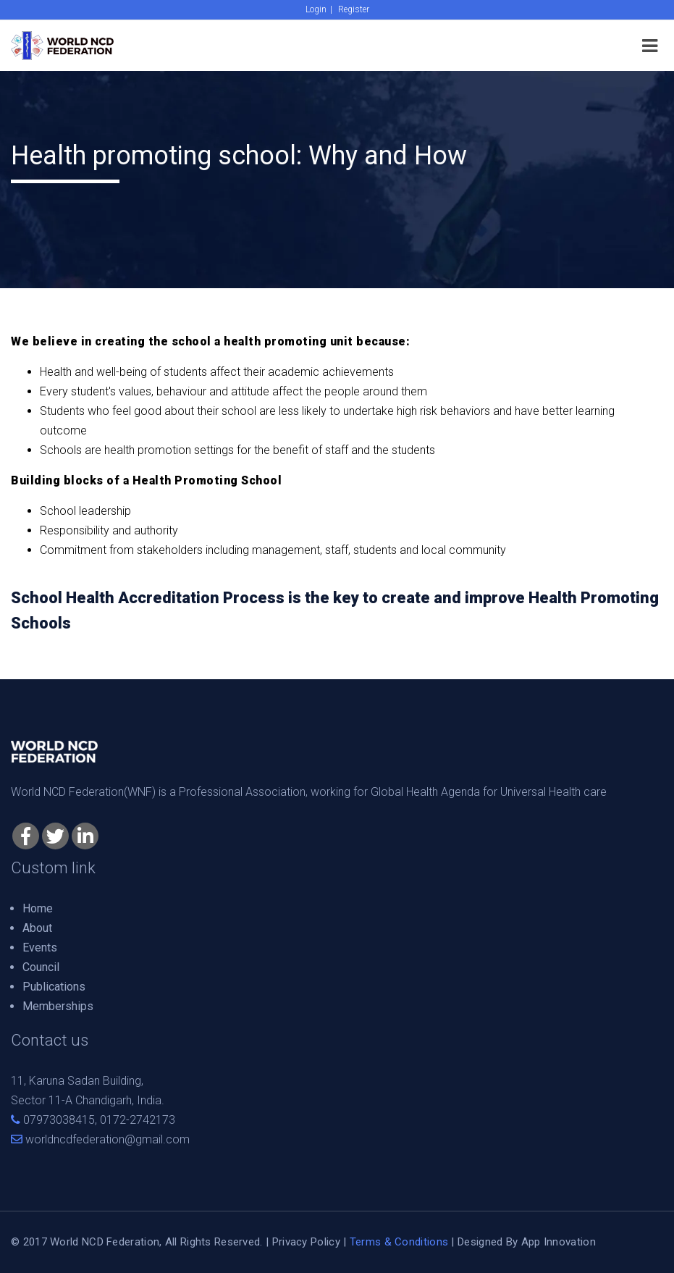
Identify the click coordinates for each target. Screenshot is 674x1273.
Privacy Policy (306, 1241)
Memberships (57, 1006)
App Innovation (558, 1241)
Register (353, 9)
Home (37, 908)
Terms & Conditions (399, 1241)
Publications (53, 986)
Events (39, 947)
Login (316, 9)
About (37, 928)
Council (40, 967)
